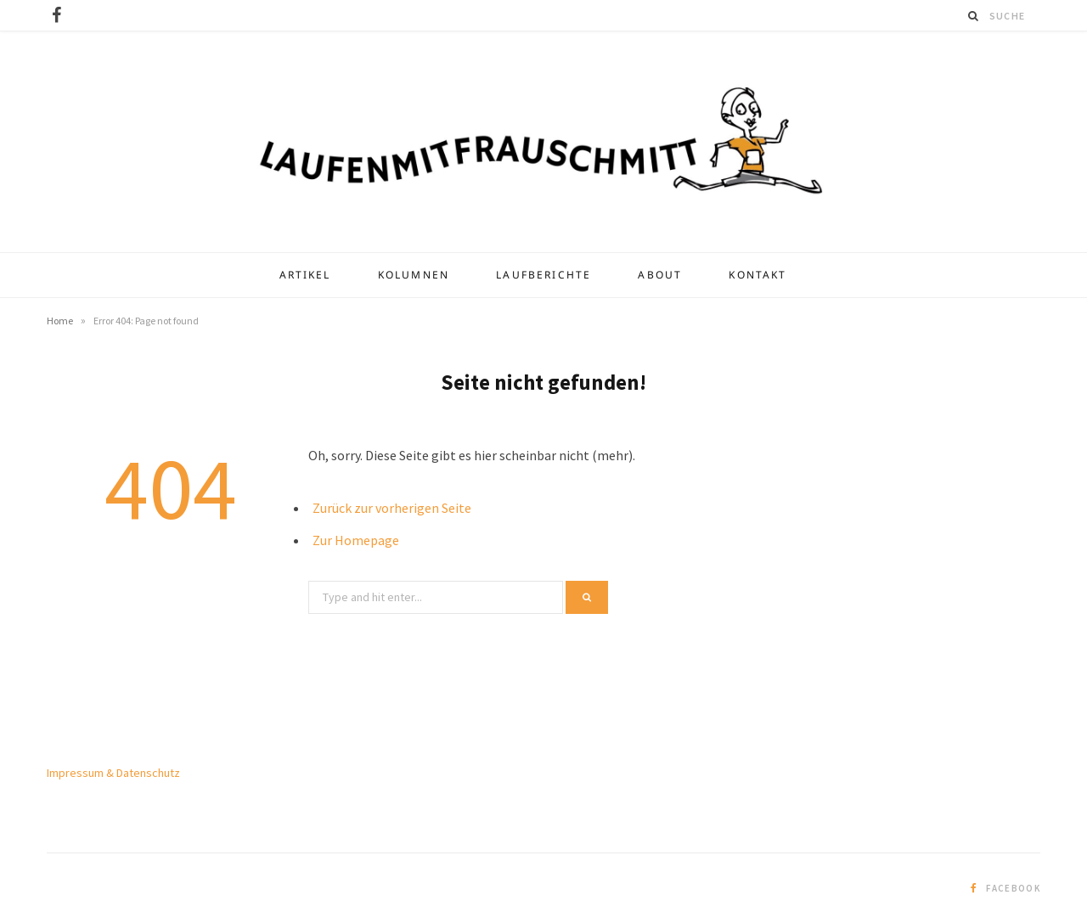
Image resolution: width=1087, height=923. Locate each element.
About (660, 274)
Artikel (305, 274)
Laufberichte (543, 274)
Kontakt (757, 274)
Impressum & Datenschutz (113, 772)
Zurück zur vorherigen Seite (392, 507)
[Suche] (974, 15)
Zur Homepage (356, 540)
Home (60, 320)
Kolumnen (413, 274)
